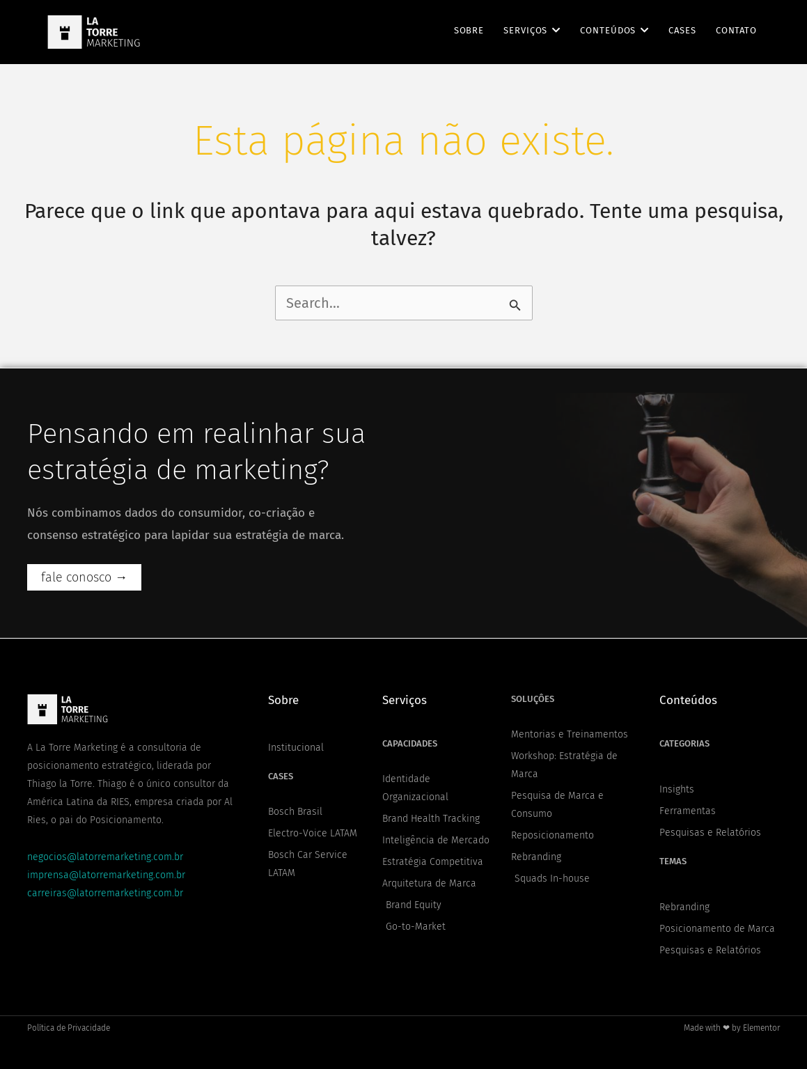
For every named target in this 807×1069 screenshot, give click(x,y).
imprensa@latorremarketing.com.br (106, 875)
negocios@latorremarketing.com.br (105, 857)
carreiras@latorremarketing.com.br (105, 893)
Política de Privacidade (68, 1028)
